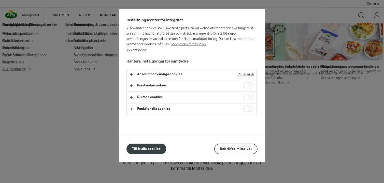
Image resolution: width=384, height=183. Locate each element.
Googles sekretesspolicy (188, 44)
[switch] (248, 85)
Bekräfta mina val (236, 149)
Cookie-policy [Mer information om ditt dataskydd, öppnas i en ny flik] (136, 49)
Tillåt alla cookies (146, 149)
